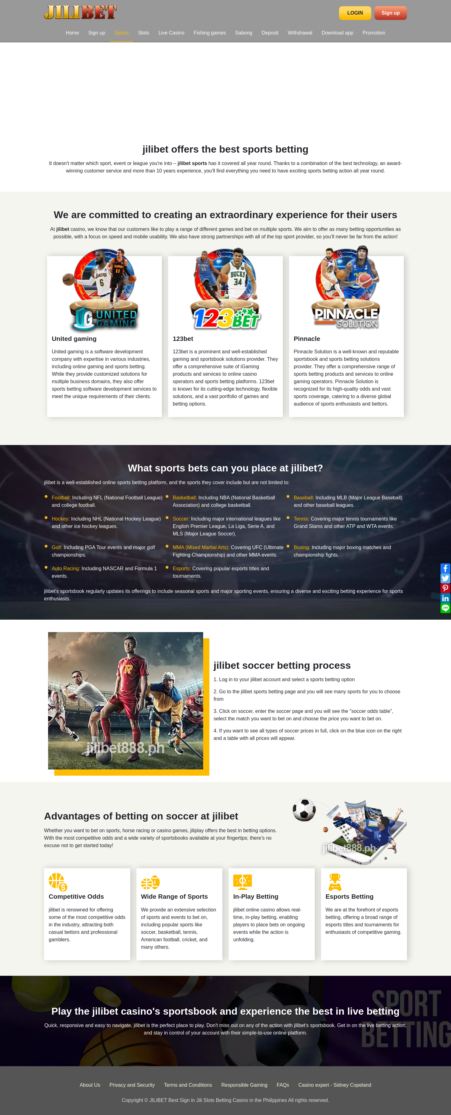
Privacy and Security (132, 1085)
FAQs (283, 1085)
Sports (121, 32)
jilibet (62, 229)
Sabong (243, 32)
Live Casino (172, 32)
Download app (337, 32)
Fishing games (210, 32)
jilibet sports (192, 163)
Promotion (374, 32)
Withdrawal (300, 32)
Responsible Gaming (244, 1085)
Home (72, 32)
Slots (143, 32)
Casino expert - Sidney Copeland (334, 1085)
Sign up (391, 13)
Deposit (270, 32)
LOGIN (355, 13)
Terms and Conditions (188, 1085)
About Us (90, 1085)
